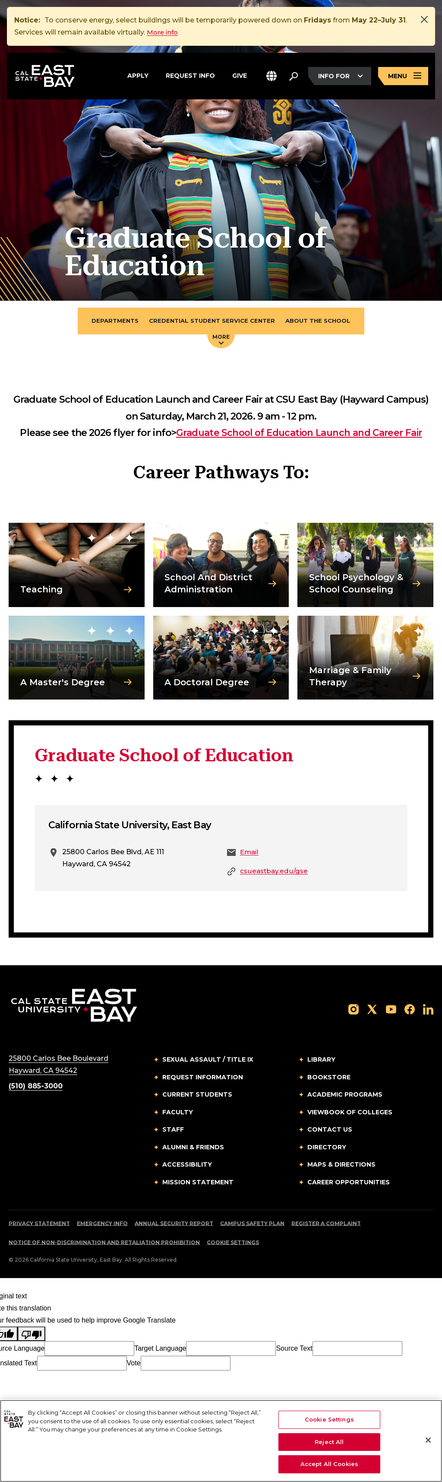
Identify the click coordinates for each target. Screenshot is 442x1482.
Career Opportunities (348, 1183)
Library (321, 1061)
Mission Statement (198, 1183)
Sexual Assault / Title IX (207, 1061)
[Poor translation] (31, 1335)
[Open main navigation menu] (403, 77)
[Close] (424, 19)
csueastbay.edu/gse (275, 872)
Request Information (202, 1078)
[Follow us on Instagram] (353, 1010)
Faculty (177, 1113)
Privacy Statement (39, 1224)
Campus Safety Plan (252, 1224)
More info (163, 32)
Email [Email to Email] (250, 853)
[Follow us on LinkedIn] (428, 1010)
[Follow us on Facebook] (409, 1010)
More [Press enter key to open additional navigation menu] (221, 340)
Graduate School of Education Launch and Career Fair (298, 434)
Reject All (329, 1441)
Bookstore (328, 1078)
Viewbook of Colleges (349, 1113)
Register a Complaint (326, 1224)
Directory (326, 1148)
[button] (271, 77)
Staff (173, 1131)
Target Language (160, 1349)
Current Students (197, 1096)
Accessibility (187, 1166)
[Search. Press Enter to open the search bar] (293, 76)
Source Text (294, 1349)
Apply (137, 75)
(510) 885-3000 (36, 1087)
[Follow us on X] (372, 1010)
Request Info (190, 75)
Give (239, 75)
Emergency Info (102, 1224)
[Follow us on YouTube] (391, 1010)
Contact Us (329, 1131)
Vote (134, 1364)
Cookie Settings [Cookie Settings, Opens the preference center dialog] (329, 1419)
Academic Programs (344, 1096)
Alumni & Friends (193, 1148)
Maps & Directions (341, 1166)
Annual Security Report (174, 1224)
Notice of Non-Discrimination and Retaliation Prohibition (104, 1243)
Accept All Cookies (329, 1463)
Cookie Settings (233, 1243)
